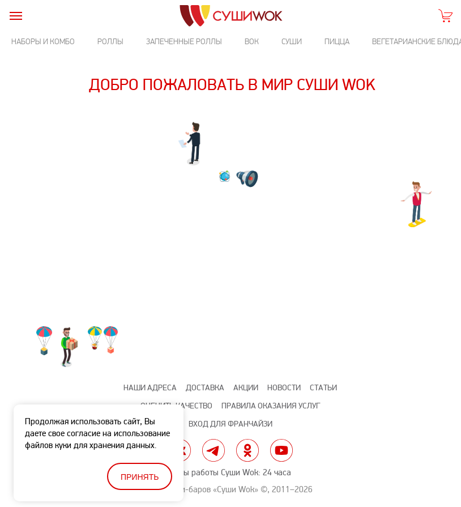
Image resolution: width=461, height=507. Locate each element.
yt (281, 450)
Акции (245, 388)
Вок (252, 41)
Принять (140, 477)
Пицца (337, 41)
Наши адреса (150, 388)
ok (247, 450)
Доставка (205, 388)
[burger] (15, 15)
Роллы (110, 41)
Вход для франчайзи (230, 424)
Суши (291, 41)
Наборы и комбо (43, 41)
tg (213, 450)
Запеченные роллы (184, 41)
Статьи (323, 388)
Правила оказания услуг (270, 406)
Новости (284, 388)
